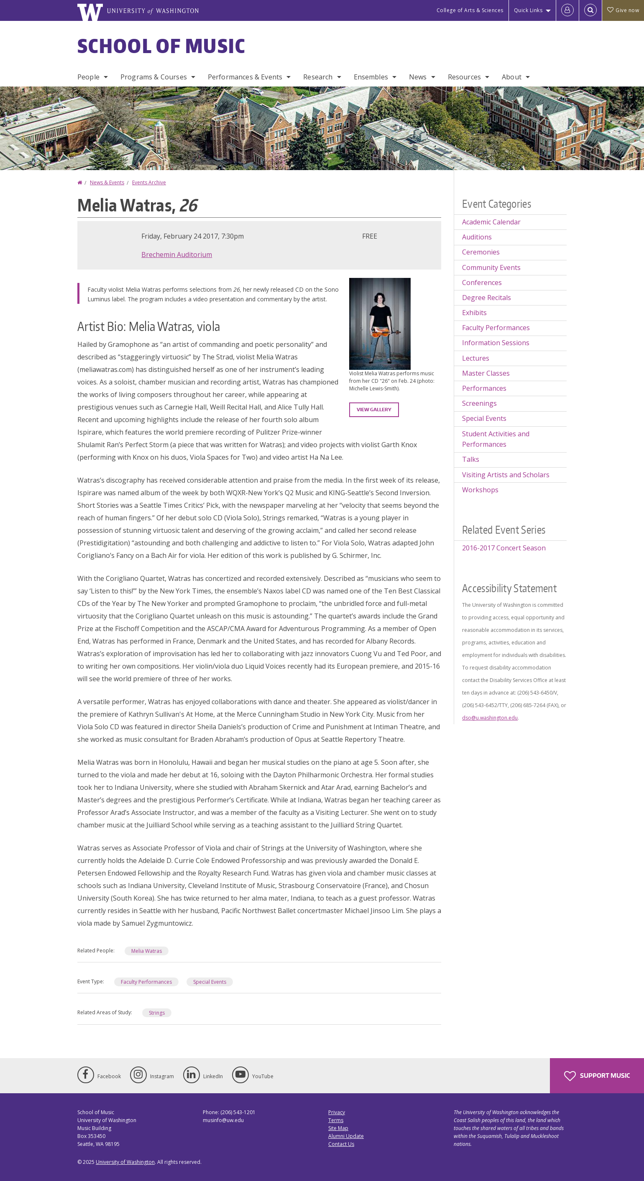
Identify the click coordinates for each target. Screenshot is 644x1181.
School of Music (161, 45)
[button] (380, 323)
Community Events (491, 267)
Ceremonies (481, 252)
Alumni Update (346, 1136)
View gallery (374, 409)
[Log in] (567, 10)
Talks (470, 459)
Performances (484, 388)
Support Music (597, 1076)
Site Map (338, 1128)
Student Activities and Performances (495, 439)
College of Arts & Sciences (470, 10)
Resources (464, 76)
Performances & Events (245, 76)
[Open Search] (590, 10)
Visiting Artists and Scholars (505, 474)
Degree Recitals (486, 297)
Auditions (477, 237)
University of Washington (125, 1162)
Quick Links (528, 10)
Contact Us (341, 1144)
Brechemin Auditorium (176, 254)
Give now (623, 10)
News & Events (107, 182)
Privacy (336, 1112)
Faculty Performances (146, 981)
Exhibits (474, 312)
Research (317, 76)
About (511, 76)
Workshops (480, 489)
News (418, 76)
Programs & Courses (153, 76)
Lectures (475, 358)
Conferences (482, 282)
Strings (157, 1012)
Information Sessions (495, 342)
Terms (335, 1120)
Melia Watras (146, 950)
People (88, 76)
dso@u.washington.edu (490, 717)
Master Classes (486, 373)
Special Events (209, 981)
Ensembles (371, 76)
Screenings (479, 403)
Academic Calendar (491, 222)
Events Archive (149, 182)
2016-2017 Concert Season (504, 547)
